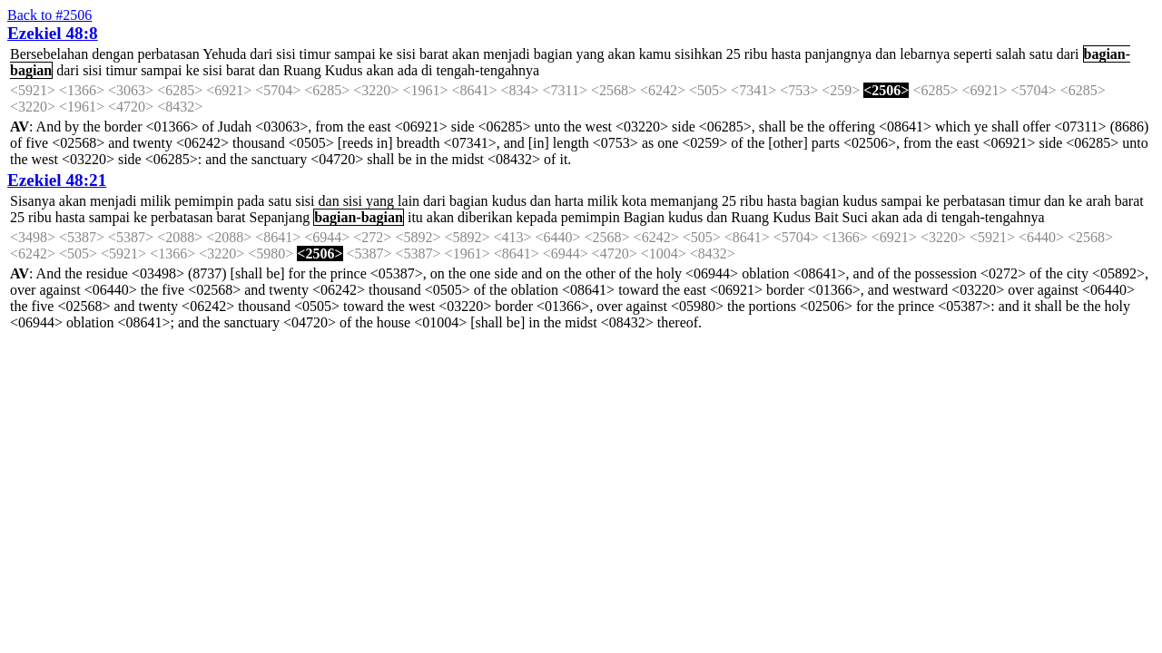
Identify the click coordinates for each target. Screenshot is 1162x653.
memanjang (684, 201)
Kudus (344, 70)
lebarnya (925, 54)
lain (408, 201)
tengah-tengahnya (487, 70)
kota (634, 201)
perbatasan (168, 54)
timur (315, 54)
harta (569, 201)
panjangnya (838, 54)
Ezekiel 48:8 (52, 33)
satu (1041, 54)
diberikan (485, 217)
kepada (536, 217)
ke (386, 54)
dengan (112, 54)
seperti (972, 54)
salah (1011, 54)
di (426, 70)
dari (261, 54)
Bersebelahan (49, 54)
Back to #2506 (49, 15)
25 (733, 54)
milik (156, 201)
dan (885, 54)
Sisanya (32, 201)
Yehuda (224, 54)
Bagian (644, 217)
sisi (285, 54)
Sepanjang (279, 217)
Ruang (302, 70)
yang (590, 54)
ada (408, 70)
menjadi (506, 54)
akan (465, 54)
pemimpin (203, 201)
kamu (655, 54)
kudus (509, 201)
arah (1098, 201)
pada (250, 201)
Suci (855, 217)
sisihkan (698, 54)
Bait (826, 217)
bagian (553, 54)
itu (415, 217)
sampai (354, 54)
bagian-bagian (358, 217)
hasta (787, 54)
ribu (756, 54)
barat (433, 54)
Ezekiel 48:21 (56, 180)
